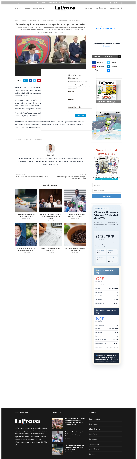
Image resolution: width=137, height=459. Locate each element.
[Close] (95, 69)
